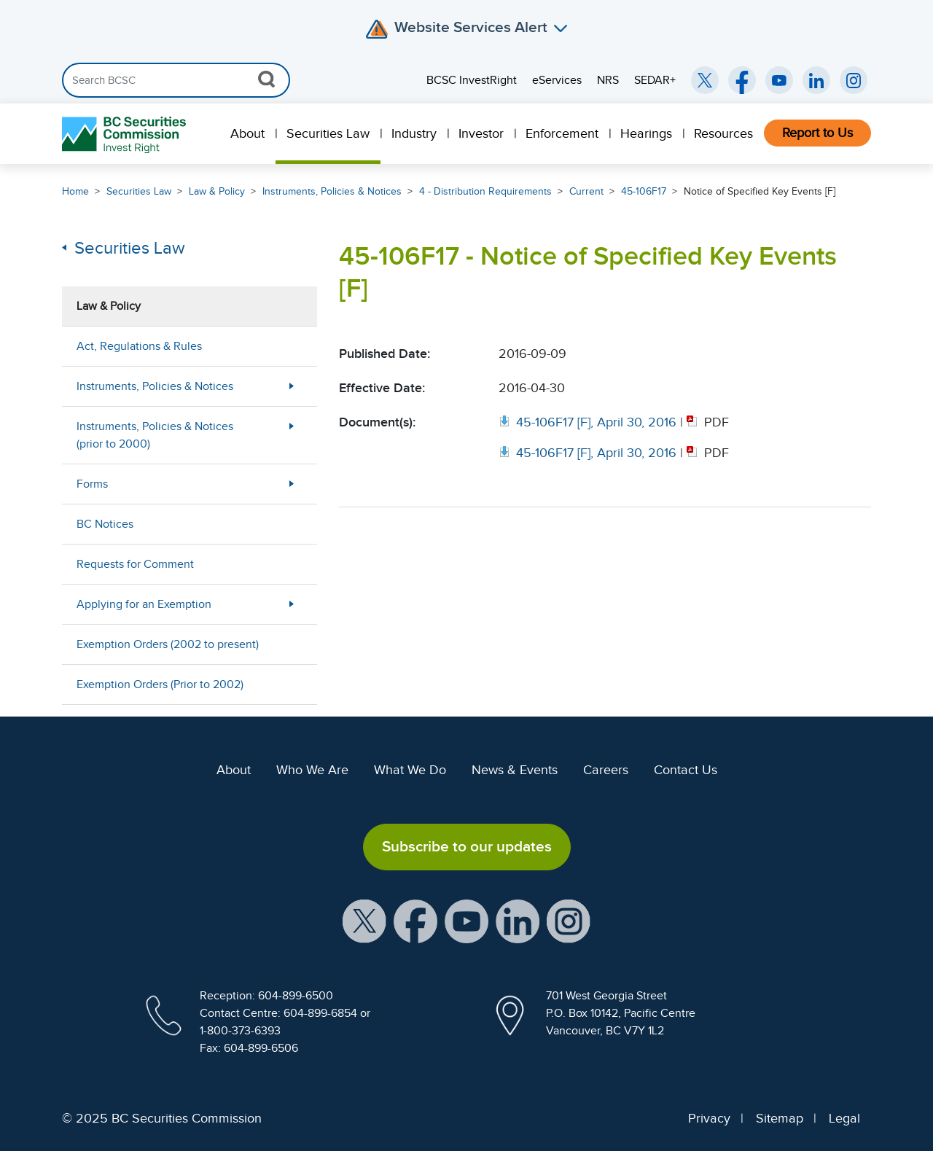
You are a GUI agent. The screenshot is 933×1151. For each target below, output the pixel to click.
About (233, 769)
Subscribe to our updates (467, 846)
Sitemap (779, 1118)
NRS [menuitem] (608, 80)
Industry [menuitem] (414, 133)
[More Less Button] (291, 386)
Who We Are (312, 769)
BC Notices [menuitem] (105, 524)
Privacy (709, 1118)
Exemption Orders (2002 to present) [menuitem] (168, 644)
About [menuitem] (247, 133)
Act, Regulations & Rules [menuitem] (139, 346)
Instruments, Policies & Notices (332, 191)
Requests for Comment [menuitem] (135, 564)
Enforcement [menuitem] (562, 133)
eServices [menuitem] (557, 80)
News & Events (515, 769)
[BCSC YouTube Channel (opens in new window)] (779, 80)
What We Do (410, 769)
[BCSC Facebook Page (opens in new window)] (742, 80)
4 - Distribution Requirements (485, 191)
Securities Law (138, 191)
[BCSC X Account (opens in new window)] (364, 920)
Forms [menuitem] (92, 484)
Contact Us (685, 769)
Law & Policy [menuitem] (109, 306)
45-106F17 (643, 191)
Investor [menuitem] (481, 133)
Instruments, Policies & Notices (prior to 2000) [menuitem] (155, 435)
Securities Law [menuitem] (328, 133)
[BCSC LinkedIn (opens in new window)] (816, 80)
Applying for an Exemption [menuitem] (144, 604)
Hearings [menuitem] (646, 133)
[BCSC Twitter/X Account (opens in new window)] (705, 80)
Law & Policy (217, 191)
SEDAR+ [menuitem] (655, 80)
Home (75, 191)
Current (586, 191)
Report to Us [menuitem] (817, 132)
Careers (605, 769)
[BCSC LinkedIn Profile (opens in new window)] (517, 920)
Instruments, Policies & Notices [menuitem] (155, 386)
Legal (844, 1118)
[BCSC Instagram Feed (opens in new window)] (853, 80)
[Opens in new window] (589, 422)
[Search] (176, 80)
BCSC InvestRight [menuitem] (471, 80)
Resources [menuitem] (723, 133)
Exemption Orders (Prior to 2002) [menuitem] (160, 684)
